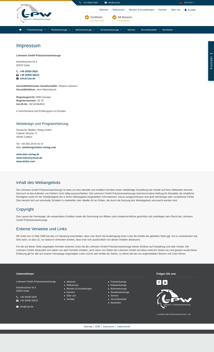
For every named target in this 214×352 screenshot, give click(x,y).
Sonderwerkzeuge (109, 35)
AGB (97, 345)
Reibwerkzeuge (59, 35)
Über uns (175, 9)
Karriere (162, 9)
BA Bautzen (138, 20)
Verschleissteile (149, 35)
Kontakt (190, 10)
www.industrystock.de (29, 163)
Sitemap (88, 345)
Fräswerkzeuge (35, 35)
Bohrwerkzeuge (84, 35)
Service (131, 35)
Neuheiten (167, 35)
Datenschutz (123, 345)
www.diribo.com (25, 167)
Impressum (108, 345)
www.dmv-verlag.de (27, 160)
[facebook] (159, 288)
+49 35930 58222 (29, 80)
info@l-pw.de (114, 2)
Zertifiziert (110, 20)
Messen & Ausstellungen (141, 9)
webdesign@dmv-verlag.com (39, 153)
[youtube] (165, 288)
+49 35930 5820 (90, 2)
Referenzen (119, 9)
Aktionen (103, 9)
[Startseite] (33, 22)
